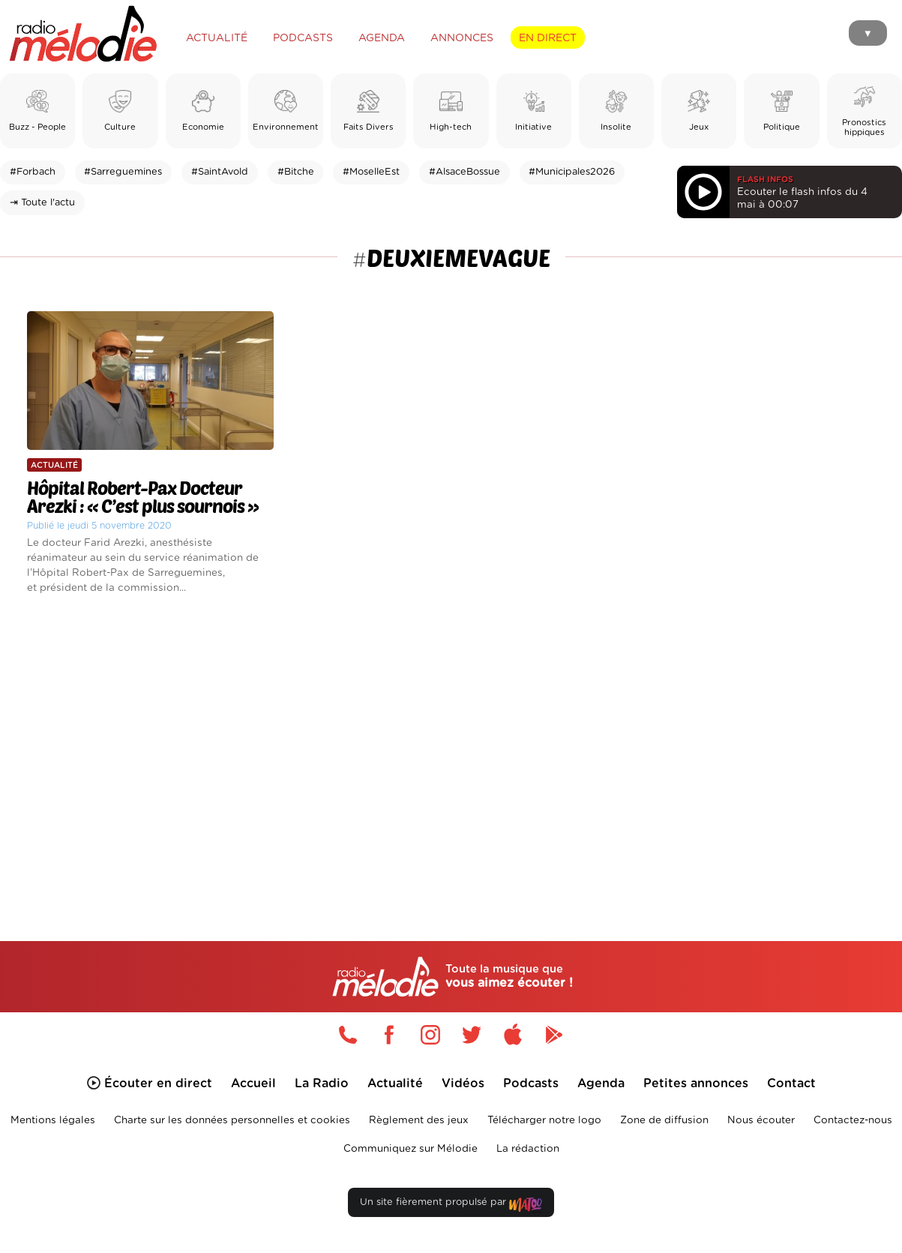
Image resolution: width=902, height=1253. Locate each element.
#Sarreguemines (123, 172)
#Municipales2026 (572, 172)
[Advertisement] (451, 749)
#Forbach (32, 172)
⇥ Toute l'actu (42, 203)
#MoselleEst (371, 172)
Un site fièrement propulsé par (450, 1205)
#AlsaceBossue (464, 172)
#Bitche (295, 172)
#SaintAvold (219, 172)
